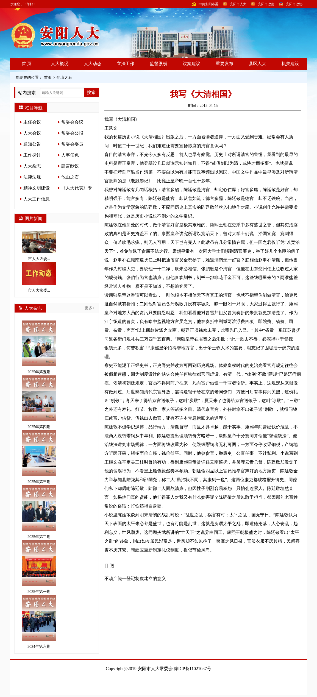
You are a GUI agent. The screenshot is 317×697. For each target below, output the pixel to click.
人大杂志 (32, 166)
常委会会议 (72, 122)
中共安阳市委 (208, 4)
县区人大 (257, 63)
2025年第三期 (39, 457)
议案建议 (191, 63)
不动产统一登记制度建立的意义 (135, 578)
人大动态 (92, 63)
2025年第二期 (39, 512)
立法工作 (125, 63)
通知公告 (32, 144)
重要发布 (224, 63)
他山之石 (64, 78)
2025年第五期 (39, 347)
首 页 (27, 63)
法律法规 (32, 177)
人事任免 (70, 155)
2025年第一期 (39, 567)
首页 (48, 78)
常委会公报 (72, 133)
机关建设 (290, 63)
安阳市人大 (238, 4)
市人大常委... (39, 277)
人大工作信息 (36, 199)
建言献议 (70, 166)
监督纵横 (158, 63)
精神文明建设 (36, 188)
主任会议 (32, 122)
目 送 (109, 565)
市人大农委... (39, 246)
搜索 (91, 92)
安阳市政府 (266, 4)
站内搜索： (29, 92)
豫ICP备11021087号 (192, 668)
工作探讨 (32, 155)
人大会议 (32, 133)
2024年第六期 (39, 622)
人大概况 (59, 63)
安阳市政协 (294, 4)
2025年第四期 (39, 402)
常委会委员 (72, 144)
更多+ (89, 308)
